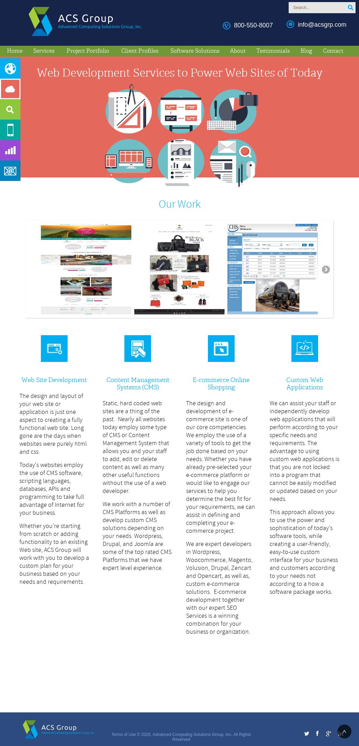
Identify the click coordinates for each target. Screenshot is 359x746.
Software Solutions (194, 50)
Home (15, 50)
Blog (306, 50)
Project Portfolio (88, 50)
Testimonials (273, 50)
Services (43, 50)
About (238, 50)
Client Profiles (139, 50)
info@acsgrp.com (322, 24)
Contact (333, 50)
